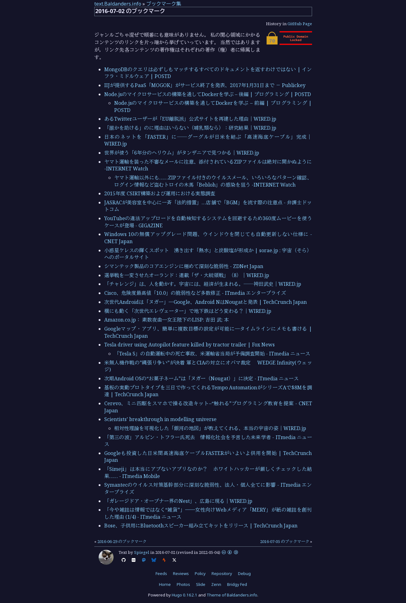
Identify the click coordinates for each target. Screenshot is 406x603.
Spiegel (141, 552)
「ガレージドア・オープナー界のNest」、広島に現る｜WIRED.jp (178, 501)
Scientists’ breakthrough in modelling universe (160, 419)
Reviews (181, 573)
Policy (200, 573)
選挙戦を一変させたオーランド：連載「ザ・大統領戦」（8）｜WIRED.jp (186, 275)
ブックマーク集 (163, 3)
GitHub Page (299, 23)
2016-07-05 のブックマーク (284, 541)
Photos (183, 584)
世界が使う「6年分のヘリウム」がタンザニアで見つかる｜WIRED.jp (181, 152)
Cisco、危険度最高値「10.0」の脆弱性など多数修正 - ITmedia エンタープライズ (195, 293)
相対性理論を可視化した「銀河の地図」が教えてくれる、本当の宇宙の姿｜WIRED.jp (210, 428)
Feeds (161, 573)
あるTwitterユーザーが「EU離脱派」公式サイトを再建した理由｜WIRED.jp (190, 118)
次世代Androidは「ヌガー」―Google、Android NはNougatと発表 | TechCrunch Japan (205, 302)
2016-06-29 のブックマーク (122, 541)
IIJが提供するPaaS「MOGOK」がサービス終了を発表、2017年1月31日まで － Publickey (205, 85)
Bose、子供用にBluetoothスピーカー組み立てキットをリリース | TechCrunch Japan (200, 525)
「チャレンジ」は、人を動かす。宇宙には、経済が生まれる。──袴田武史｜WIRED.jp (202, 284)
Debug (244, 573)
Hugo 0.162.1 (184, 595)
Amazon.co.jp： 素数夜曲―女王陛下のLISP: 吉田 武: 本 (166, 319)
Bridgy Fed (237, 584)
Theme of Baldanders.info (232, 595)
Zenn (216, 584)
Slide (200, 584)
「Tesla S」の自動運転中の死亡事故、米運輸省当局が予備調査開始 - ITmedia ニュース (212, 353)
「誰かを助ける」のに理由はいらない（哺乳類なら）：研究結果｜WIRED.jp (190, 127)
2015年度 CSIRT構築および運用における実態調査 (159, 193)
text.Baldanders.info (117, 3)
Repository (222, 573)
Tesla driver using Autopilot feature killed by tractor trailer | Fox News (189, 344)
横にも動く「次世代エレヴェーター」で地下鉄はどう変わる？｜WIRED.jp (187, 311)
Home (165, 584)
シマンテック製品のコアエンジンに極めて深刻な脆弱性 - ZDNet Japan (183, 266)
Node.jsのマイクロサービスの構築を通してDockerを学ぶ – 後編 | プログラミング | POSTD (207, 94)
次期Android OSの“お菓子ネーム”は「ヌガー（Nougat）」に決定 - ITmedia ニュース (201, 378)
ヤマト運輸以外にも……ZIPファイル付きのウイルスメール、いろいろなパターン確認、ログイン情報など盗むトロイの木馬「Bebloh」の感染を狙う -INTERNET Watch (213, 181)
